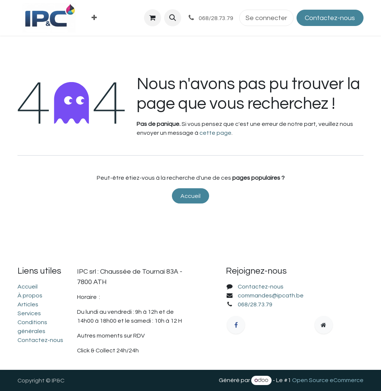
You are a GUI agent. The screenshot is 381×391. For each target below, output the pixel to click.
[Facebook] (236, 325)
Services (29, 313)
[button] (172, 17)
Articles (27, 304)
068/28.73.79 (255, 304)
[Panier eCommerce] (152, 17)
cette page (215, 133)
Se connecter (266, 18)
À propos (29, 296)
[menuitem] (94, 18)
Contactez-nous (330, 18)
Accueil (190, 196)
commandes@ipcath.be (271, 296)
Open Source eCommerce (328, 380)
